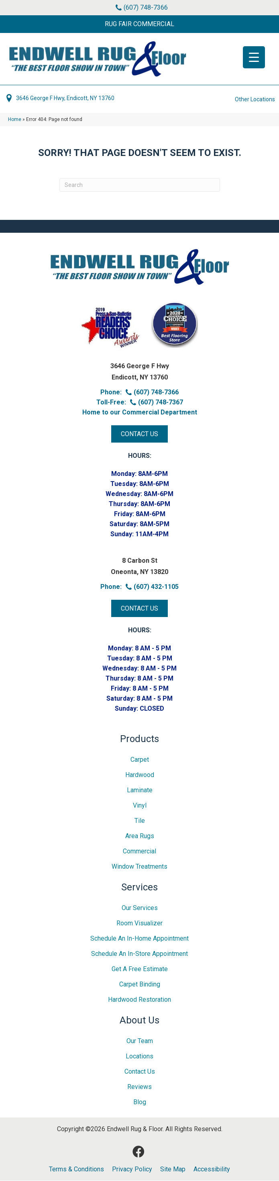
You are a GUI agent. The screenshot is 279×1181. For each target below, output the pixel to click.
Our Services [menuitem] (140, 908)
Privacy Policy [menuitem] (132, 1170)
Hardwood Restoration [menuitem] (139, 1000)
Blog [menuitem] (139, 1102)
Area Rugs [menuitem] (139, 836)
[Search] (139, 185)
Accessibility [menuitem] (211, 1170)
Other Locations (255, 99)
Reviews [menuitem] (139, 1087)
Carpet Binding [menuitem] (139, 984)
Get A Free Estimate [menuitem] (140, 969)
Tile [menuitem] (139, 821)
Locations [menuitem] (139, 1056)
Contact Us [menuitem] (139, 1072)
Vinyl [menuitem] (140, 806)
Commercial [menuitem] (139, 851)
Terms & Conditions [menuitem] (76, 1170)
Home (14, 120)
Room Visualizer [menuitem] (139, 923)
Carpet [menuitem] (139, 760)
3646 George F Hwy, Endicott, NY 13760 (65, 98)
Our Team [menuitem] (139, 1041)
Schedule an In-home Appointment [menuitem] (139, 939)
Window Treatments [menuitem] (139, 867)
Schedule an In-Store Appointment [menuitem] (139, 954)
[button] (139, 24)
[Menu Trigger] (254, 57)
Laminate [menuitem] (140, 790)
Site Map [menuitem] (172, 1170)
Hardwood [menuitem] (139, 775)
